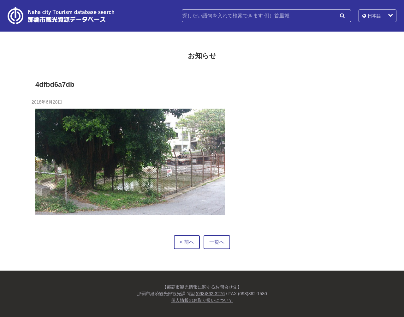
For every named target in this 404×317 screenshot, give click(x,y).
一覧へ (216, 242)
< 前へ (187, 242)
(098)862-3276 (210, 293)
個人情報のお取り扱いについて (202, 300)
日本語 (374, 15)
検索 (342, 16)
